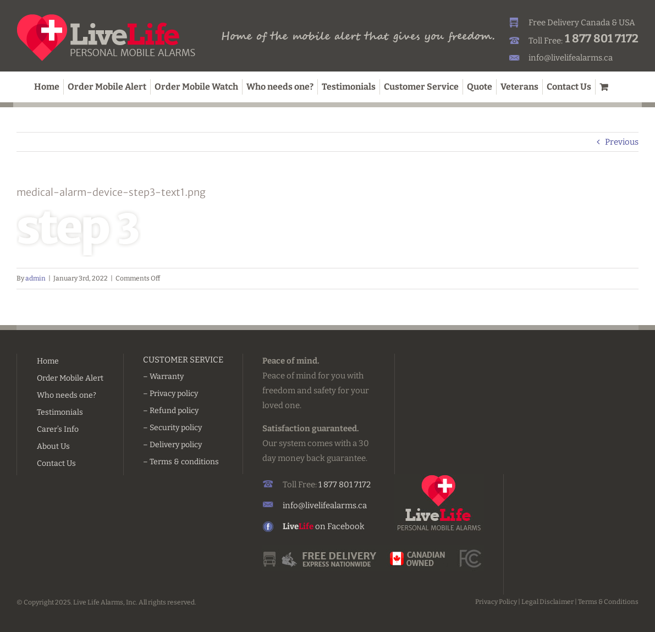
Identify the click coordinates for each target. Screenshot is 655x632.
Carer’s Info (58, 429)
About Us (53, 446)
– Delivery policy (172, 444)
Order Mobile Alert (70, 378)
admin (35, 278)
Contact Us (56, 463)
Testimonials (60, 412)
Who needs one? (66, 395)
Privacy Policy (496, 602)
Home (48, 361)
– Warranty (163, 376)
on (305, 526)
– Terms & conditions (181, 461)
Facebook (346, 526)
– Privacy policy (170, 393)
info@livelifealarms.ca (571, 58)
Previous (622, 142)
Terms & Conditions (608, 602)
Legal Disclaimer (547, 602)
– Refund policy (171, 410)
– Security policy (172, 427)
